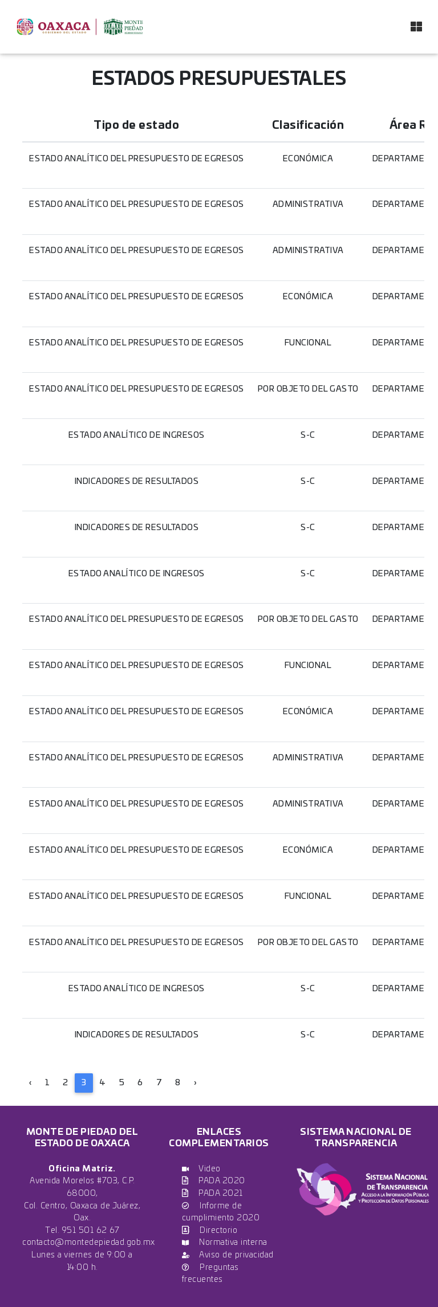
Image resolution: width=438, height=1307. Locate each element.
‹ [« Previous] (30, 1082)
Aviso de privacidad (228, 1255)
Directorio (210, 1230)
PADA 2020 (213, 1180)
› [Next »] (195, 1082)
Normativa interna (224, 1242)
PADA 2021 (212, 1193)
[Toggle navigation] (416, 27)
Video (201, 1169)
